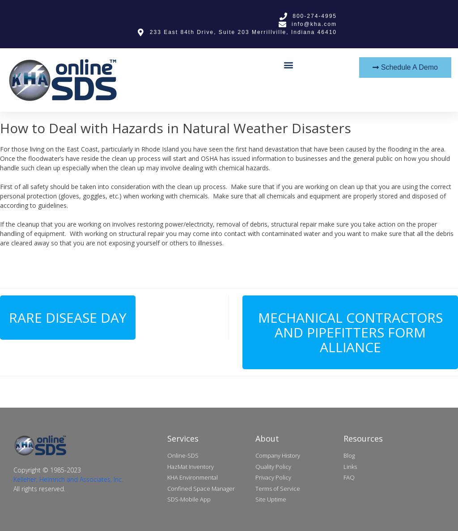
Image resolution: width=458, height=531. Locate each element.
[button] (288, 64)
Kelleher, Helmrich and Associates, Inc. (68, 479)
